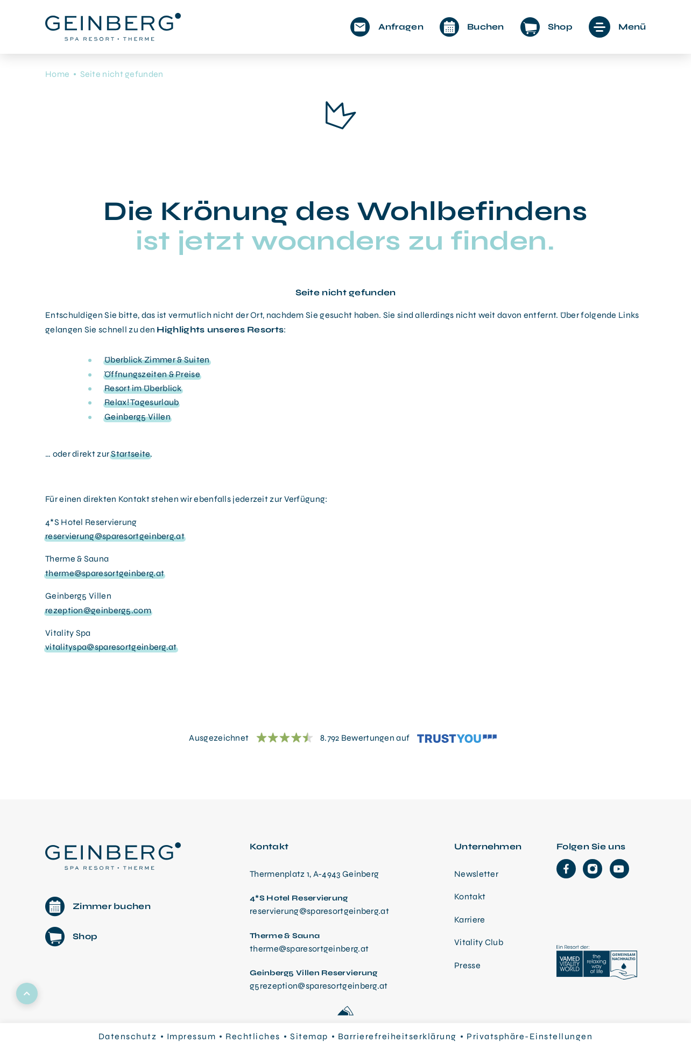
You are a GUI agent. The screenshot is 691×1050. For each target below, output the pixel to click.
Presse (467, 965)
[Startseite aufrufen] (113, 27)
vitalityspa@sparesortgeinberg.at (111, 647)
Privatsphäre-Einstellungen (530, 1036)
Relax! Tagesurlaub (141, 402)
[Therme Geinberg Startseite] (115, 855)
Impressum (191, 1036)
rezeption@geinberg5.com (98, 610)
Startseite (130, 454)
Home (57, 74)
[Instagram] (592, 868)
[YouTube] (619, 868)
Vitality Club (478, 942)
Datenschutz (127, 1036)
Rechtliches (252, 1036)
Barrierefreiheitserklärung (397, 1036)
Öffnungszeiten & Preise (152, 374)
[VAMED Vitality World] (596, 963)
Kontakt (469, 896)
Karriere (469, 919)
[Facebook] (566, 868)
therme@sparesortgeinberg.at (104, 573)
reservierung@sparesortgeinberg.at (115, 536)
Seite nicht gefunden (122, 74)
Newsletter (476, 874)
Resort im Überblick (143, 388)
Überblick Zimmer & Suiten (157, 359)
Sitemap (309, 1036)
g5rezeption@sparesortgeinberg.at (319, 986)
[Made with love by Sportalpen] (345, 1011)
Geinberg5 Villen (137, 417)
